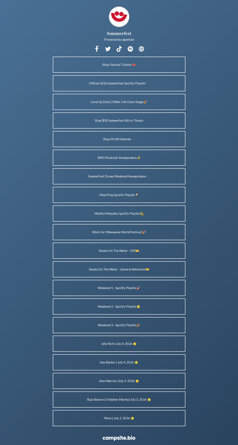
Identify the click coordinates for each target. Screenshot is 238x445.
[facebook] (96, 49)
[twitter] (108, 49)
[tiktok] (119, 49)
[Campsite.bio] (119, 438)
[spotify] (130, 49)
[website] (141, 49)
